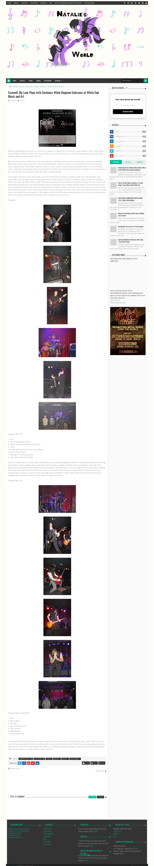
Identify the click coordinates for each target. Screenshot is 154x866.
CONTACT (24, 3)
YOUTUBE (47, 842)
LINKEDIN (47, 834)
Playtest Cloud (14, 833)
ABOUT (16, 3)
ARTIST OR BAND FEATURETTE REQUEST (68, 3)
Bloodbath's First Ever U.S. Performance (130, 226)
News (14, 80)
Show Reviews (74, 759)
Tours (31, 80)
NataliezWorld (12, 864)
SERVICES (43, 3)
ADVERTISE (34, 3)
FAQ (50, 3)
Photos (22, 80)
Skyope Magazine (15, 835)
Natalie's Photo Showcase (18, 828)
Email (86, 763)
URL (101, 763)
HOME (9, 3)
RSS (45, 837)
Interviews (47, 80)
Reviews (57, 80)
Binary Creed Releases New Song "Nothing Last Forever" (131, 214)
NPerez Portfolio (15, 830)
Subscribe (128, 111)
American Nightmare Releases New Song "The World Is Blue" (130, 240)
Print (94, 763)
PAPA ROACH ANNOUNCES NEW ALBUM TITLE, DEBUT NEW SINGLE (130, 199)
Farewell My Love (24, 759)
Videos (38, 80)
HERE (95, 829)
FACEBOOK (47, 829)
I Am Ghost (38, 759)
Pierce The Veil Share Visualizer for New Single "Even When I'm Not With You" (130, 184)
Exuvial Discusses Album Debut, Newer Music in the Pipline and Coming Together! (132, 168)
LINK (118, 300)
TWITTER (47, 839)
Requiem (56, 759)
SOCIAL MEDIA (89, 3)
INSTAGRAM (48, 831)
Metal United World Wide (18, 826)
